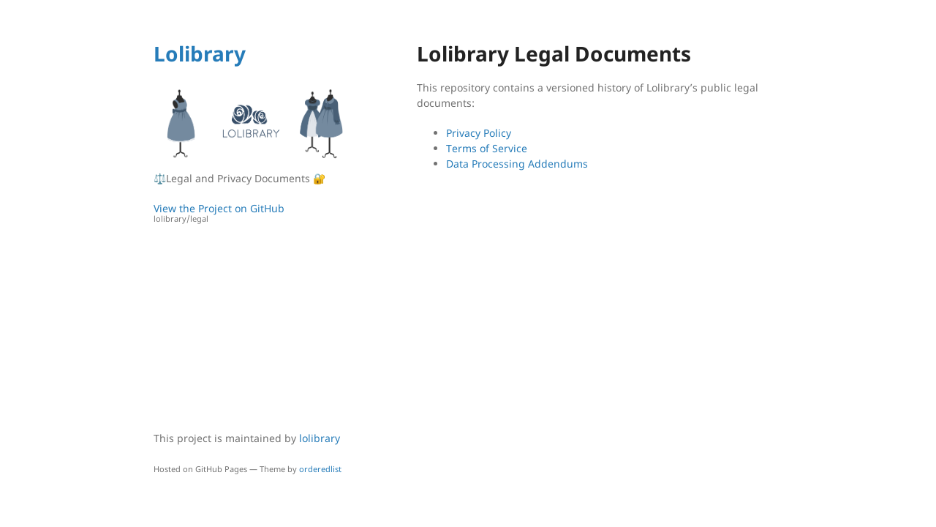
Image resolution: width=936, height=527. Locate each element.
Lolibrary (200, 53)
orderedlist (320, 468)
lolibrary (319, 438)
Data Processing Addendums (517, 164)
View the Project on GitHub (252, 213)
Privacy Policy (478, 133)
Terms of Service (486, 148)
